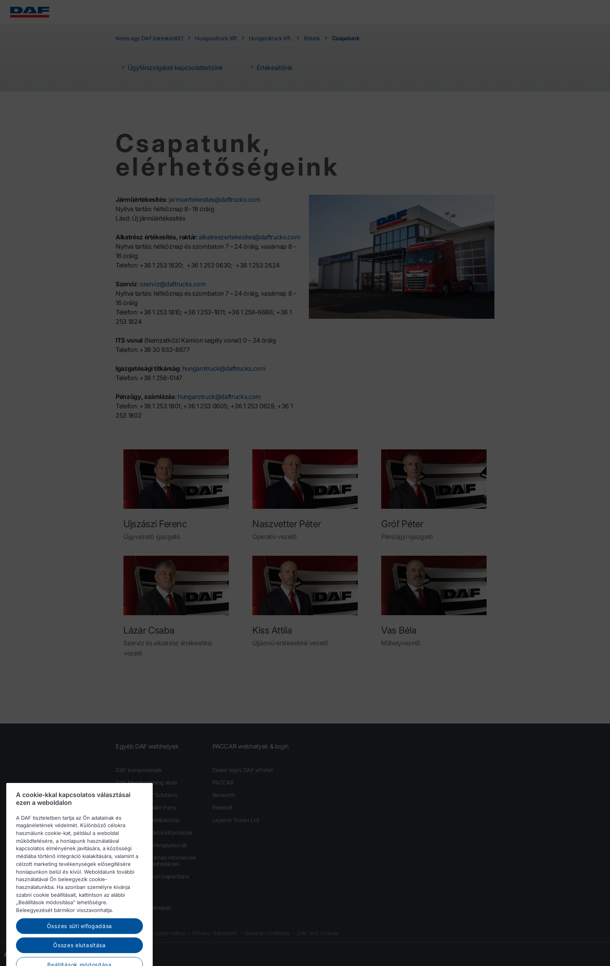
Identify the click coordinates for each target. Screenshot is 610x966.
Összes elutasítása (79, 953)
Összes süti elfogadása (79, 934)
